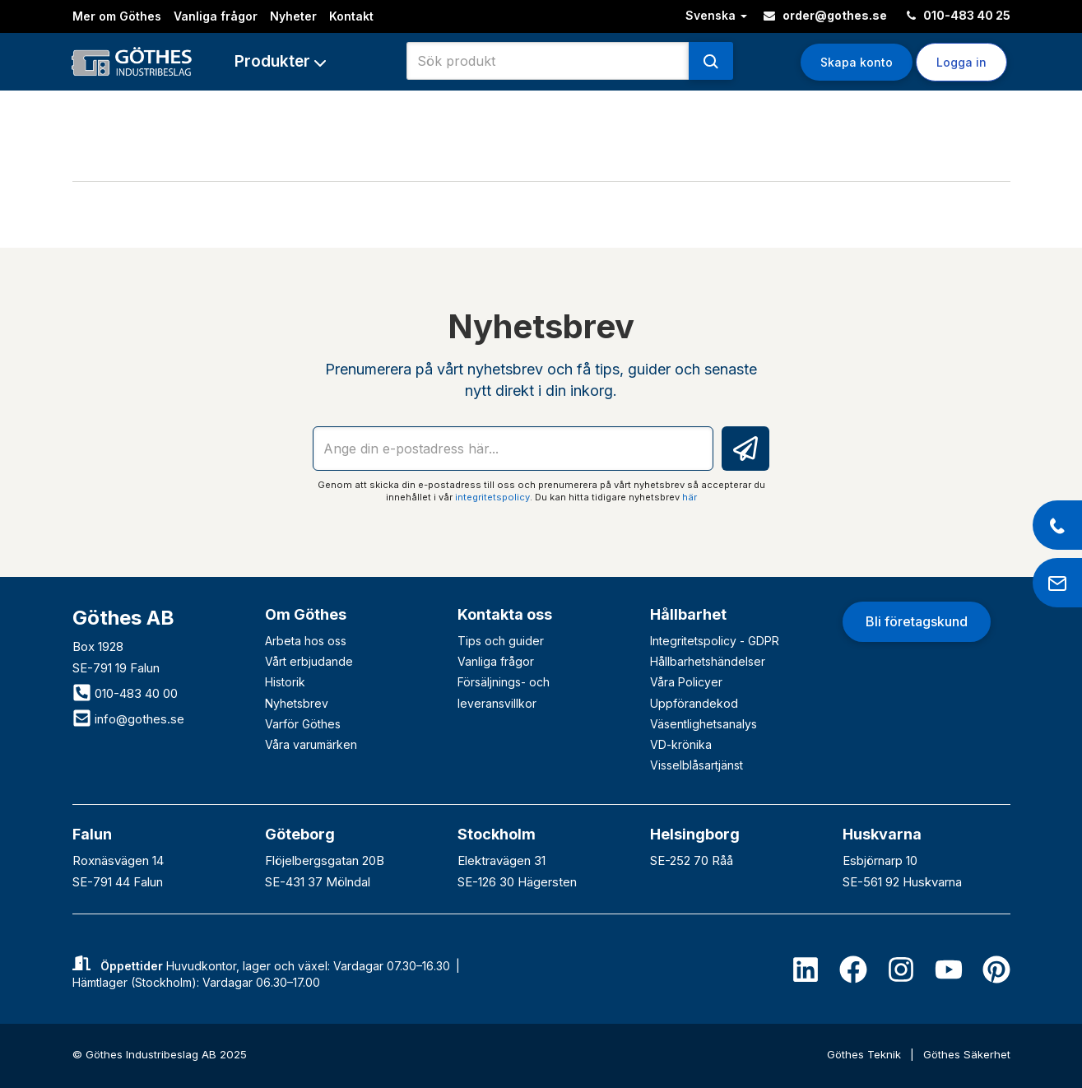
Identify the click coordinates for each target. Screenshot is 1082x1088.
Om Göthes (305, 614)
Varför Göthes (303, 724)
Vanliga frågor (216, 16)
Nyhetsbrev (296, 703)
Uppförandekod (694, 703)
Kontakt (351, 16)
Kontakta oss (504, 614)
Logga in (961, 62)
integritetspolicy (492, 497)
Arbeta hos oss (305, 641)
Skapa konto (856, 62)
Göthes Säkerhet (966, 1054)
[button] (280, 61)
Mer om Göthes (116, 16)
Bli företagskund (917, 621)
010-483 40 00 (125, 693)
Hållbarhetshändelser (707, 661)
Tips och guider (500, 641)
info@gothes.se (128, 719)
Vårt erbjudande (309, 661)
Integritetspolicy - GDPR (714, 641)
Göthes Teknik (865, 1054)
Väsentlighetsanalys (703, 724)
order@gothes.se (825, 15)
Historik (285, 682)
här (689, 497)
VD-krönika (681, 744)
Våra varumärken (311, 744)
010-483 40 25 (958, 15)
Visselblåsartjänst (696, 765)
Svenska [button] (716, 15)
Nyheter (293, 16)
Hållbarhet (688, 614)
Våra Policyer (686, 682)
